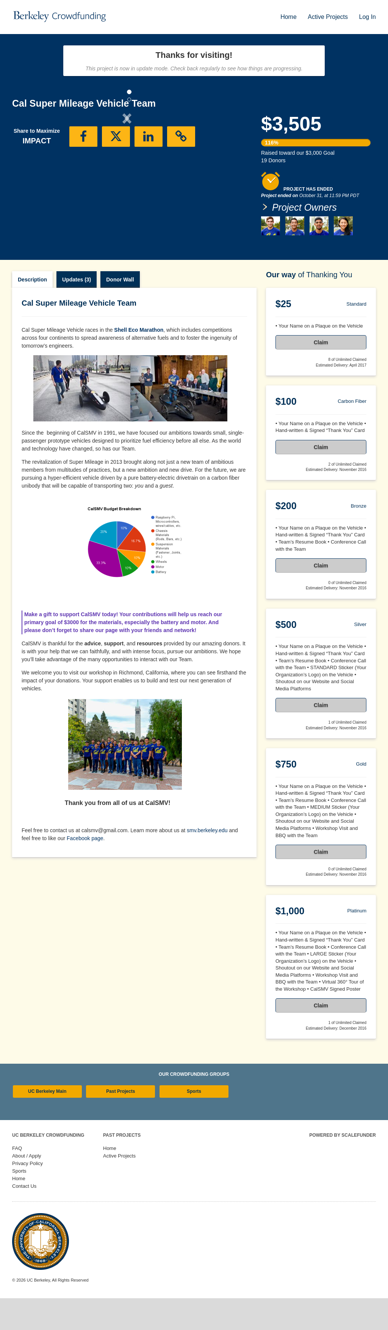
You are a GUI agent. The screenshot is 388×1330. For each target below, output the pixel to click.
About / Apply (26, 1187)
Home (289, 17)
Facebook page (85, 870)
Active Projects (328, 17)
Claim (321, 374)
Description (32, 311)
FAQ (17, 1180)
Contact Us (24, 1218)
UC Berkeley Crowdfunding (48, 1167)
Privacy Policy (27, 1195)
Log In (367, 17)
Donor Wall (120, 311)
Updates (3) (76, 311)
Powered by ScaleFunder (342, 1167)
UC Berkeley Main (47, 1123)
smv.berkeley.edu (207, 862)
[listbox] (127, 181)
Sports (194, 1123)
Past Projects (120, 1123)
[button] (29, 181)
